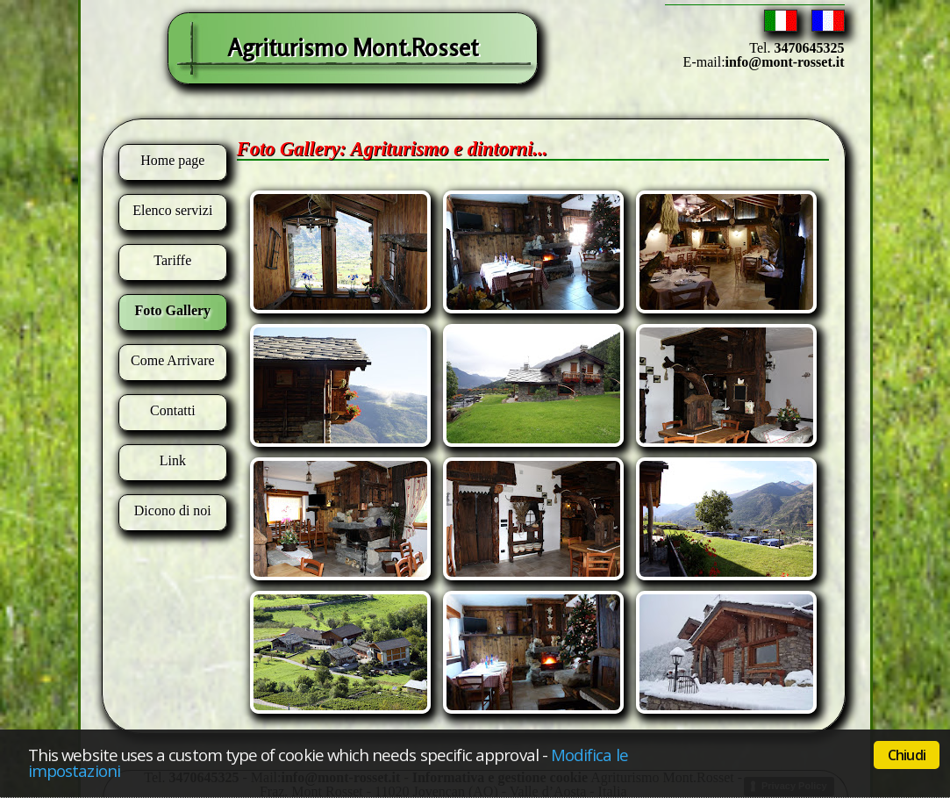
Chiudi (906, 755)
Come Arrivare (173, 360)
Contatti (173, 410)
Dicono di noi (172, 510)
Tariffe (172, 260)
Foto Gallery (172, 310)
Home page (172, 160)
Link (173, 460)
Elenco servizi (172, 210)
